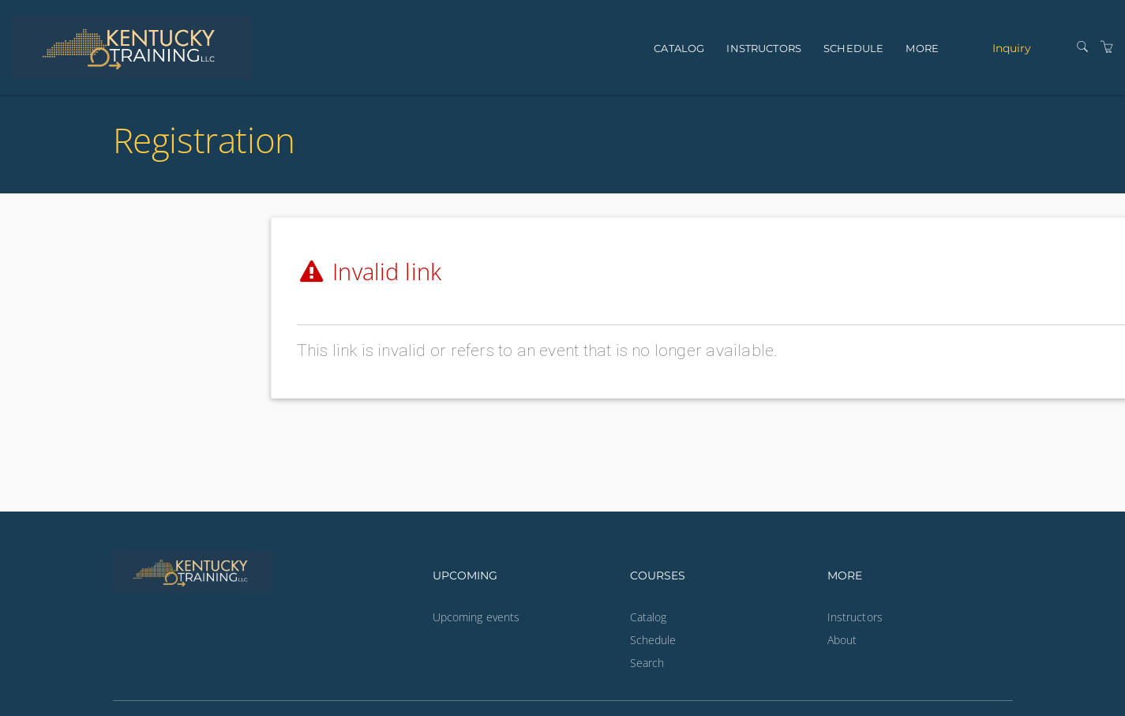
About (842, 639)
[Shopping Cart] (1107, 46)
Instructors (763, 48)
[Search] (1082, 47)
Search (647, 662)
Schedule (853, 48)
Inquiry (1012, 47)
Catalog (679, 48)
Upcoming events (476, 616)
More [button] (922, 48)
